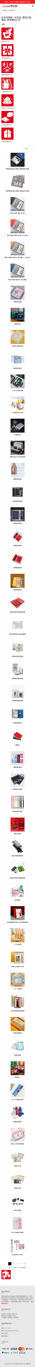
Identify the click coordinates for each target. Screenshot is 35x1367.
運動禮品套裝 (17, 767)
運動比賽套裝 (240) (7, 75)
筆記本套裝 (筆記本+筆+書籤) (17, 280)
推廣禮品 (10, 1317)
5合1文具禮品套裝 (17, 1099)
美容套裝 (17, 900)
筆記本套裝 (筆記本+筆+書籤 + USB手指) (17, 257)
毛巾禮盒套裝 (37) (6, 125)
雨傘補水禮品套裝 (17, 346)
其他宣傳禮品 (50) (6, 141)
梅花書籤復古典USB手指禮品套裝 (17, 922)
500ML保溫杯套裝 (17, 390)
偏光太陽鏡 (17, 1210)
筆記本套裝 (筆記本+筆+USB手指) (17, 235)
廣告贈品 (16, 1317)
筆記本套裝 (17, 834)
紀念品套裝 (12, 10)
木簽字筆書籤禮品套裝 (18, 1011)
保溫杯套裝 (17, 1055)
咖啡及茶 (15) (5, 41)
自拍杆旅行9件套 (17, 1255)
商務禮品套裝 (17, 523)
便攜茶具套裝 (17, 479)
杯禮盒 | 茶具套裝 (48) (8, 108)
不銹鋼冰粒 (17, 435)
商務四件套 (17, 1188)
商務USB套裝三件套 (17, 966)
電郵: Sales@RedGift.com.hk (9, 1331)
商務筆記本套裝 (17, 789)
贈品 (14, 1316)
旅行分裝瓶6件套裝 (17, 1232)
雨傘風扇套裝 (17, 302)
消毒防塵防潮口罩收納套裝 (17, 634)
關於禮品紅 (4, 1333)
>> (25, 1264)
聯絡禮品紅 (4, 1336)
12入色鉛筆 (17, 944)
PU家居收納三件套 (17, 412)
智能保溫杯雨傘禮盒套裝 (17, 612)
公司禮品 (8, 1314)
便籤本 (17, 745)
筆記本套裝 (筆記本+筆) (17, 213)
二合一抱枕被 (17, 989)
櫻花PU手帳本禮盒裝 (17, 1144)
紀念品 (5, 10)
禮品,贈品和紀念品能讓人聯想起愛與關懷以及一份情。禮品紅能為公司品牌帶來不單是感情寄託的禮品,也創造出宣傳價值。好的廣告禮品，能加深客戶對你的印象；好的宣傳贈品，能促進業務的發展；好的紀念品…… (17, 1299)
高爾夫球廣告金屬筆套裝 (17, 878)
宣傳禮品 (10, 1316)
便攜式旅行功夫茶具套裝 (17, 457)
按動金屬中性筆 (17, 811)
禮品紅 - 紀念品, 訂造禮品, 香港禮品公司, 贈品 (17, 2)
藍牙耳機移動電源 (17, 856)
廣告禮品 (4, 1316)
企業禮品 (4, 1317)
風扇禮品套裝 (17, 368)
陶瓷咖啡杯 (17, 324)
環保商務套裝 (17, 1033)
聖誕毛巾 (17, 1077)
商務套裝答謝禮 (17, 501)
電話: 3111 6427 (6, 1328)
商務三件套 (17, 1166)
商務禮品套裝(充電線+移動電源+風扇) (17, 169)
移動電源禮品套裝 (17, 656)
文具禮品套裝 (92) (6, 91)
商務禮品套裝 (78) (6, 58)
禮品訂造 (14, 1314)
